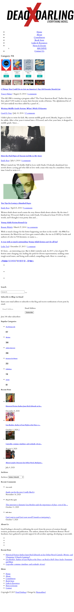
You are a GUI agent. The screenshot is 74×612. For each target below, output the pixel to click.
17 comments (30, 113)
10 (20, 260)
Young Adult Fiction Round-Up (14, 222)
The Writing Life (10, 327)
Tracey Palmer (6, 94)
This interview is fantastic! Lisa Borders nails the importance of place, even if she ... (37, 505)
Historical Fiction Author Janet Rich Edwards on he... (24, 406)
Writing (8, 337)
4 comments (32, 94)
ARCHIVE (42, 48)
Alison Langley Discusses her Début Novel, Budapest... (24, 463)
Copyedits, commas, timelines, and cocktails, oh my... (24, 444)
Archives (4, 477)
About (39, 34)
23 (28, 260)
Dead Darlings (20, 592)
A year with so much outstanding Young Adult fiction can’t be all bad (29, 242)
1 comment (31, 246)
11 (22, 260)
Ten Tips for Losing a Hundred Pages (16, 203)
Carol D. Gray (6, 113)
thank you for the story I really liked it (20, 492)
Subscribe (29, 312)
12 (24, 260)
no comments (32, 227)
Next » (32, 260)
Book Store (39, 40)
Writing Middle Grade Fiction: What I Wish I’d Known (24, 108)
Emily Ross (5, 160)
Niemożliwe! (41, 592)
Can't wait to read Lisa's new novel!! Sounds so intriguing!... (28, 517)
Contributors (39, 37)
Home (39, 32)
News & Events (39, 45)
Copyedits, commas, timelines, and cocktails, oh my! (25, 564)
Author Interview (10, 348)
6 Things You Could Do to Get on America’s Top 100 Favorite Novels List (30, 89)
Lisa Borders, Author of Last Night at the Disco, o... (23, 425)
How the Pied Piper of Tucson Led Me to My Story (21, 156)
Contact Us (39, 51)
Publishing (9, 369)
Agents (7, 380)
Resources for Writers (12, 358)
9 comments (27, 208)
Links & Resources (39, 43)
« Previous (4, 260)
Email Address (30, 308)
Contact (9, 588)
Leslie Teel (5, 246)
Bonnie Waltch (7, 227)
